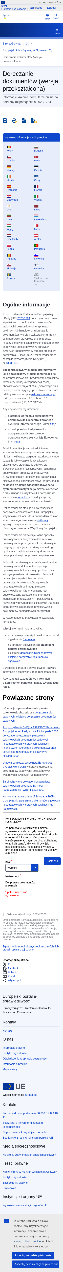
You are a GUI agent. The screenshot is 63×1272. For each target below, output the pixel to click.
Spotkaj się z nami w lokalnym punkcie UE (28, 1137)
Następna (52, 861)
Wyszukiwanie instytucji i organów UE (25, 1205)
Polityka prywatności (15, 1053)
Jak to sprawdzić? (49, 2)
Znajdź (56, 16)
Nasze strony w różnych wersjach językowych (30, 1171)
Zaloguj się (51, 7)
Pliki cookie (9, 1188)
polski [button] (47, 16)
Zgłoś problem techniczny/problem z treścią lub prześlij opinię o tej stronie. (31, 948)
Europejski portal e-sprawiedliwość (20, 998)
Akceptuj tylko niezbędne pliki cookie (36, 1264)
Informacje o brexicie (15, 1064)
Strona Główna (11, 43)
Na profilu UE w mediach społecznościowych (29, 1154)
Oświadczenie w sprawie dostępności (25, 1058)
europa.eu (31, 1094)
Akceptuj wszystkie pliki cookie (33, 1255)
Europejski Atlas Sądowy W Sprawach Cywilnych (29, 50)
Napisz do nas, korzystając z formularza (26, 1132)
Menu (57, 32)
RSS (4, 6)
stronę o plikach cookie (27, 1241)
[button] (7, 964)
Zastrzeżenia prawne (15, 1182)
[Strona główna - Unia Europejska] (14, 1086)
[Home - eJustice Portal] (23, 16)
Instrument (12, 876)
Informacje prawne (14, 1047)
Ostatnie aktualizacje (13, 9)
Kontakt (7, 1030)
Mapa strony (10, 1069)
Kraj (8, 862)
